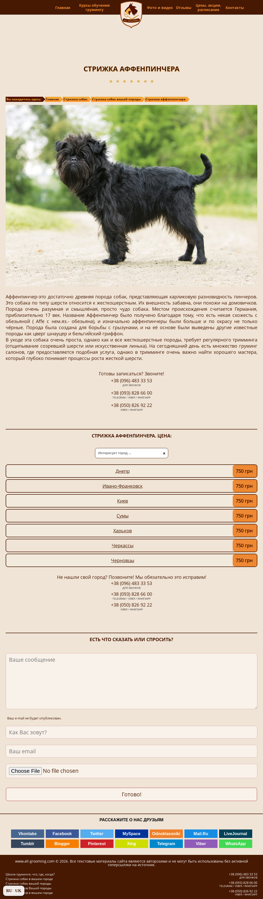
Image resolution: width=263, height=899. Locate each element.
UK (18, 890)
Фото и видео (169, 7)
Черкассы (123, 545)
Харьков (122, 530)
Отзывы (192, 7)
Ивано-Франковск (122, 486)
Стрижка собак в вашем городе (29, 879)
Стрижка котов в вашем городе (29, 893)
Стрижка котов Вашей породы (28, 888)
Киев (122, 501)
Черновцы (122, 560)
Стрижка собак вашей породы (28, 883)
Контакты (241, 7)
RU (9, 890)
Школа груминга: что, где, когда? (30, 874)
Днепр (123, 471)
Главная (52, 7)
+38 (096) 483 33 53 (131, 382)
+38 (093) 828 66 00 (131, 395)
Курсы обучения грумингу (84, 7)
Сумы (123, 516)
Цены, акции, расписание (216, 7)
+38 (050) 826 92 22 (131, 407)
